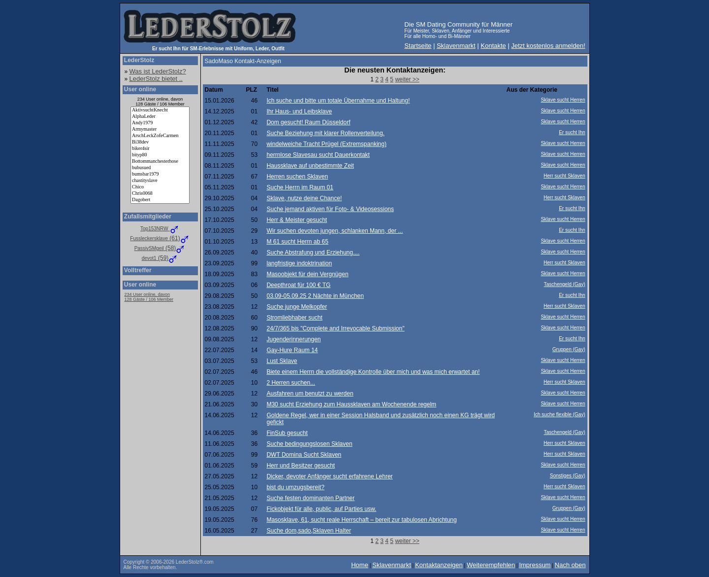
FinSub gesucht (286, 433)
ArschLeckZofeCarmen (160, 136)
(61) (160, 238)
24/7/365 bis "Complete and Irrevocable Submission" (335, 328)
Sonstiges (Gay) (567, 475)
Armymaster (160, 129)
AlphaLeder (160, 116)
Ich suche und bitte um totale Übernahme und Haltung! (338, 100)
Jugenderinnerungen (293, 339)
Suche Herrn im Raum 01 (299, 187)
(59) (160, 257)
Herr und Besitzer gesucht (300, 465)
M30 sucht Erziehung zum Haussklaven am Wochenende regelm (351, 404)
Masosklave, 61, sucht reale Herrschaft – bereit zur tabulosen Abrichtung (361, 519)
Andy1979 (160, 123)
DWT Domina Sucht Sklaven (303, 454)
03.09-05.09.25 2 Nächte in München (314, 295)
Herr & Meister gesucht (296, 219)
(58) (160, 248)
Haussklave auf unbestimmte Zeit (310, 165)
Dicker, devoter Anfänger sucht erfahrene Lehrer (329, 476)
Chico (160, 187)
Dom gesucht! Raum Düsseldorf (308, 122)
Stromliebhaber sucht (294, 317)
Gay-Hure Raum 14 (292, 350)
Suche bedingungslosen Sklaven (309, 443)
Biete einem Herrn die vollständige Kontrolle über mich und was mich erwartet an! (373, 371)
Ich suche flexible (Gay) (559, 414)
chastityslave (160, 181)
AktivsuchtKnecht (160, 110)
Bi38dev (160, 142)
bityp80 (160, 155)
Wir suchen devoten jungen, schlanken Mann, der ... (334, 230)
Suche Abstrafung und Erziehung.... (312, 252)
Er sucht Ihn (572, 132)
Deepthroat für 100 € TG (298, 285)
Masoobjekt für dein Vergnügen (307, 274)
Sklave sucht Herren (563, 100)
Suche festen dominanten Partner (310, 498)
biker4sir (160, 148)
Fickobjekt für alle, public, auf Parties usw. (321, 508)
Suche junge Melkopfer (296, 306)
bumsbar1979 (160, 174)
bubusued (160, 168)
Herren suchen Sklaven (297, 176)
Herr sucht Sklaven (564, 176)
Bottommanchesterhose (160, 161)
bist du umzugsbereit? (295, 487)
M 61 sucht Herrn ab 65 (297, 241)
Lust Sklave (281, 361)
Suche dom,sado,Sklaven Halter (308, 530)
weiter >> (407, 79)
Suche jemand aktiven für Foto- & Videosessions (330, 209)
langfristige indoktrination (299, 263)
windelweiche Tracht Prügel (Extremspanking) (326, 144)
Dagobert (160, 200)
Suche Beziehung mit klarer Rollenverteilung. (325, 133)
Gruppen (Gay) (568, 349)
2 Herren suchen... (290, 382)
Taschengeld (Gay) (564, 284)
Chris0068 (160, 193)
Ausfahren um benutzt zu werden (309, 393)
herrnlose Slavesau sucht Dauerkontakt (317, 154)
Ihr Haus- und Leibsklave (299, 111)
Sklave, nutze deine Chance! (304, 198)
